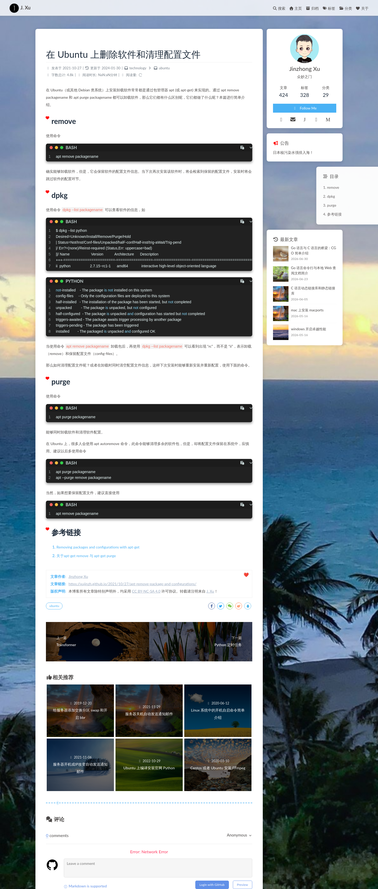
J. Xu (210, 591)
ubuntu (164, 68)
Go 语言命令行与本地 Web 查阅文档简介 (313, 270)
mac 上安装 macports (307, 310)
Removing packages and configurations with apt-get (97, 547)
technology (137, 68)
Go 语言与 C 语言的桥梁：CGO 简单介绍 (313, 250)
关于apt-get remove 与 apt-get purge (86, 555)
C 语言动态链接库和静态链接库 (313, 290)
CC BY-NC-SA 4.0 (146, 591)
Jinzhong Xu (78, 576)
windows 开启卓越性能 (308, 329)
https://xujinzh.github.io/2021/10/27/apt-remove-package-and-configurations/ (132, 584)
